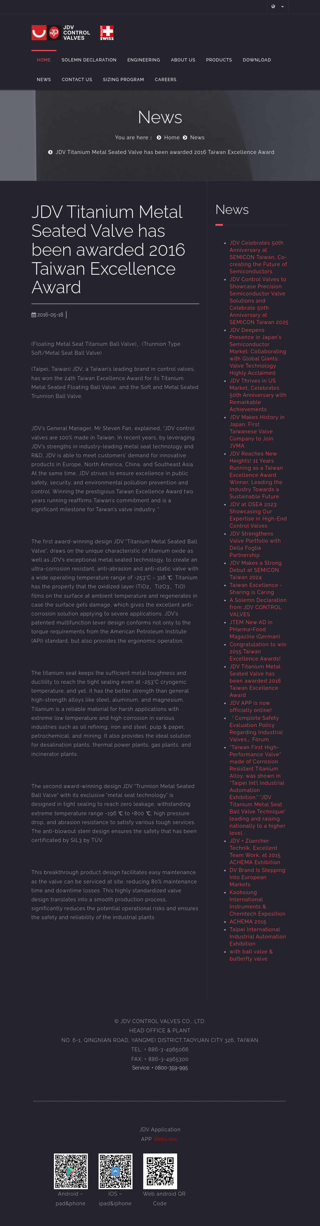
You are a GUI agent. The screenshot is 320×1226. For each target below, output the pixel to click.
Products (219, 60)
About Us (183, 60)
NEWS (44, 79)
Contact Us (77, 79)
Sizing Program (123, 79)
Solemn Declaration (89, 60)
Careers (166, 79)
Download (257, 60)
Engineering (144, 60)
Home (44, 60)
